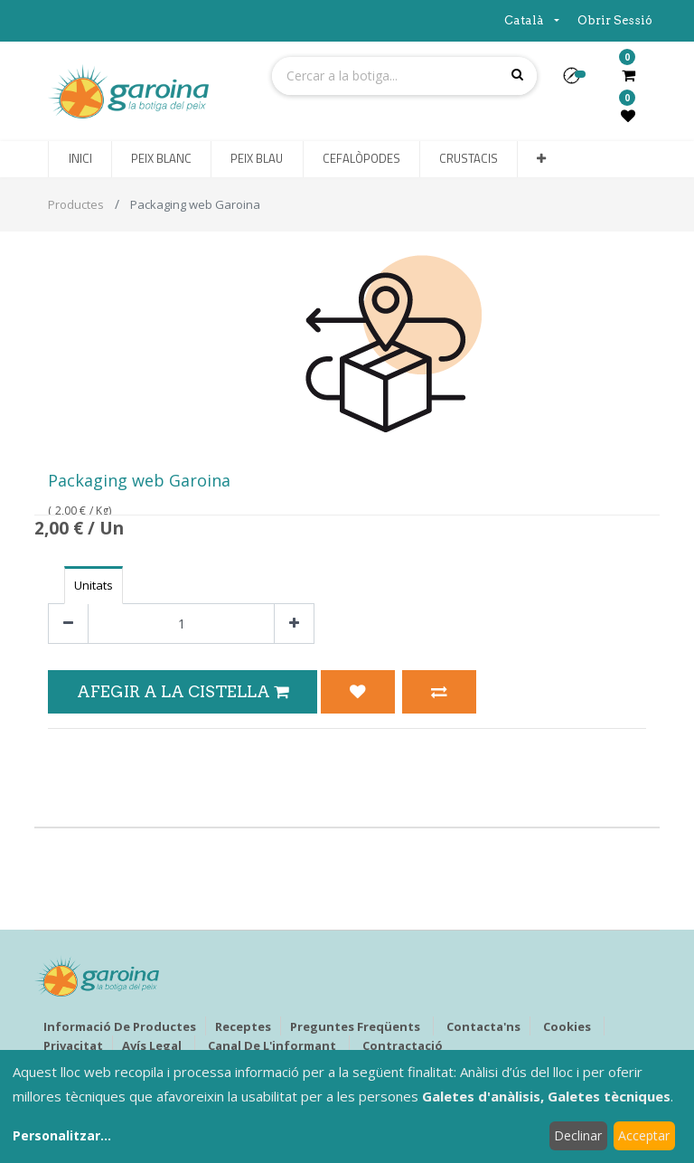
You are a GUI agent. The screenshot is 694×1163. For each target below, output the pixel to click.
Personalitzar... (62, 1135)
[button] (578, 81)
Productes (76, 204)
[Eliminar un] (68, 623)
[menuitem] (79, 159)
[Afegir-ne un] (294, 623)
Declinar (578, 1135)
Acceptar (644, 1135)
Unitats (93, 585)
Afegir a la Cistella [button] (182, 691)
